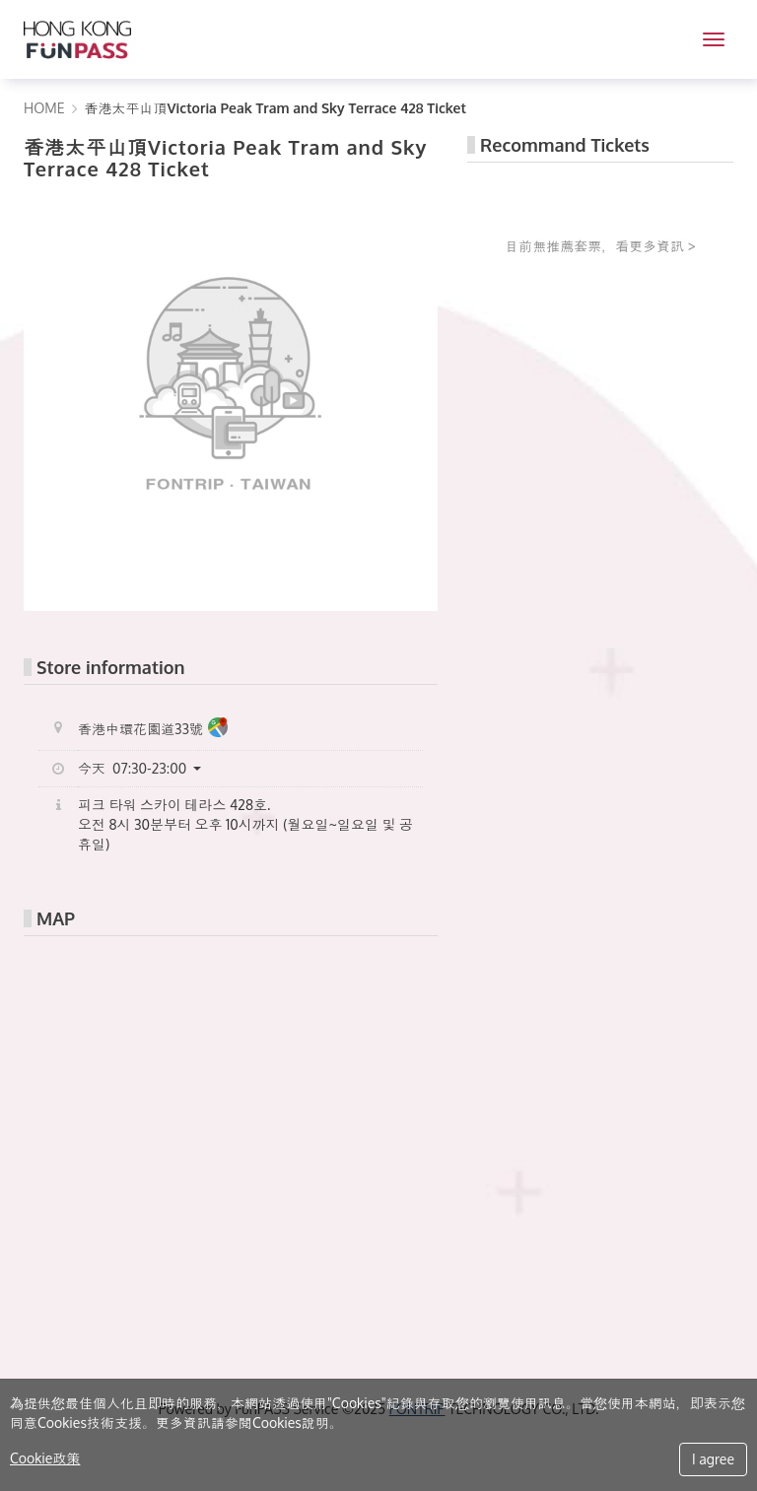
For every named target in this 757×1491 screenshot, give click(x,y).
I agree (713, 1459)
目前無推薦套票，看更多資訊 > (600, 245)
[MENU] (713, 39)
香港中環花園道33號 (153, 729)
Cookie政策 (45, 1458)
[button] (147, 769)
